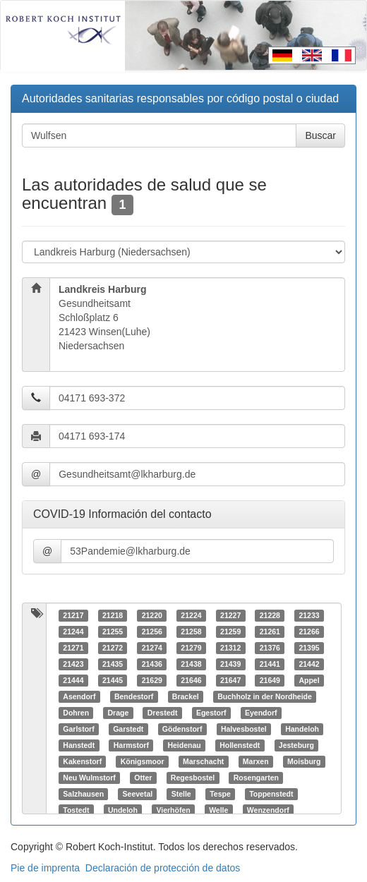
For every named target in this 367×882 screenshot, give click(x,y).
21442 (309, 664)
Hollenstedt (239, 745)
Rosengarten (256, 777)
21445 (112, 680)
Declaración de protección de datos (162, 868)
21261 (270, 631)
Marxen (256, 761)
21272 (112, 648)
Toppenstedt (271, 794)
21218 (112, 615)
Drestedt (163, 712)
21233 (309, 615)
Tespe (220, 794)
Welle (218, 810)
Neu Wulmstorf (89, 777)
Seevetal (138, 794)
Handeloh (302, 729)
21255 (112, 631)
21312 (230, 648)
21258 (191, 631)
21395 (309, 648)
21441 (270, 664)
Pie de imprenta (45, 868)
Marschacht (203, 761)
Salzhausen (83, 794)
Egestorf (211, 712)
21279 (191, 648)
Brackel (185, 696)
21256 (152, 631)
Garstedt (128, 729)
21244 (73, 631)
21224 (191, 615)
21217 (73, 615)
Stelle (181, 794)
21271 (73, 648)
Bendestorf (133, 696)
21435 (112, 664)
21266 (309, 631)
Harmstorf (131, 745)
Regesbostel (193, 777)
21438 (191, 664)
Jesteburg (296, 745)
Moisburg (303, 761)
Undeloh (123, 810)
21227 (230, 615)
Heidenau (183, 745)
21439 (230, 664)
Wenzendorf (268, 810)
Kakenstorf (82, 761)
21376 (270, 648)
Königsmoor (142, 761)
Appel (309, 680)
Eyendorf (261, 712)
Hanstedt (79, 745)
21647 (230, 680)
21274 (152, 648)
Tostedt (76, 810)
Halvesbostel (244, 729)
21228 (270, 615)
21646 (191, 680)
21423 (73, 664)
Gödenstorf (182, 729)
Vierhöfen (173, 810)
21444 (73, 680)
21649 (270, 680)
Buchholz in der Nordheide (264, 696)
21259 (230, 631)
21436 (152, 664)
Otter (143, 777)
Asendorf (79, 696)
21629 (152, 680)
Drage (118, 712)
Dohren (76, 712)
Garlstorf (78, 729)
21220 (152, 615)
